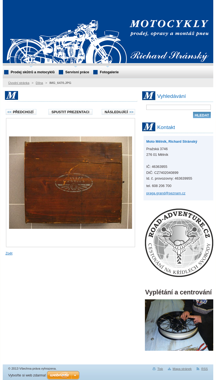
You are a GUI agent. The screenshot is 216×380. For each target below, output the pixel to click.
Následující (119, 112)
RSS (204, 368)
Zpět (9, 253)
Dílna (39, 82)
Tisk (160, 368)
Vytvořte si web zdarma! (27, 375)
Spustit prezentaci (70, 112)
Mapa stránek (182, 368)
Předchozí (20, 112)
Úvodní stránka (18, 82)
